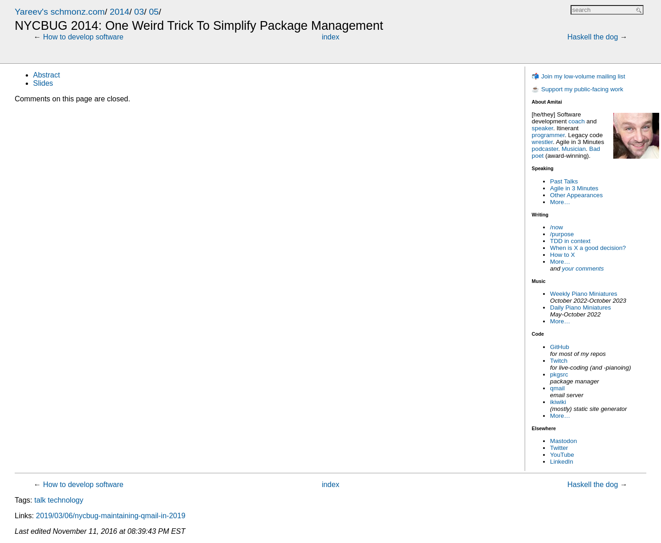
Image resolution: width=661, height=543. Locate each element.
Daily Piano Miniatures (580, 307)
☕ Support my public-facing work (577, 89)
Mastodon (563, 441)
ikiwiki (558, 402)
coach (576, 121)
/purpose (562, 234)
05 (153, 12)
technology (65, 500)
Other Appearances (576, 195)
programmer (548, 135)
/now (556, 227)
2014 (119, 12)
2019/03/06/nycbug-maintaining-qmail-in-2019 (110, 516)
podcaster (545, 148)
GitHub (559, 347)
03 (139, 12)
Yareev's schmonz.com (60, 12)
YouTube (562, 454)
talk (40, 500)
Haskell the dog (592, 37)
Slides (43, 83)
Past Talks (564, 181)
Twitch (558, 360)
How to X (562, 254)
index (330, 37)
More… (560, 202)
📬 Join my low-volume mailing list (578, 76)
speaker (542, 128)
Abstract (46, 75)
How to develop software (83, 37)
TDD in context (570, 241)
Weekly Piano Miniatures (583, 293)
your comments (583, 268)
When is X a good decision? (588, 247)
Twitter (559, 447)
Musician (574, 148)
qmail (557, 388)
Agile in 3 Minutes (574, 188)
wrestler (542, 142)
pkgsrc (559, 374)
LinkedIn (561, 461)
